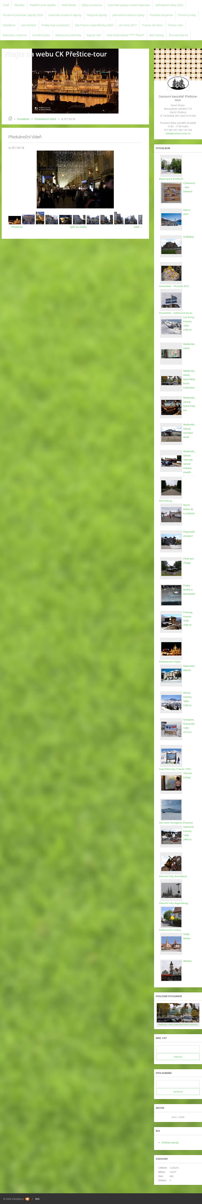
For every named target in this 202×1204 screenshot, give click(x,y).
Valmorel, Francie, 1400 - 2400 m (188, 833)
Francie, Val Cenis (152, 25)
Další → (138, 227)
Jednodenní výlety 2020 (169, 5)
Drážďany (188, 236)
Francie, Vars (175, 25)
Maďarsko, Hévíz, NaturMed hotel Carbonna (189, 379)
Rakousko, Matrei (189, 668)
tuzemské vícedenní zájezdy (64, 15)
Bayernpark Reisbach (171, 178)
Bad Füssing (156, 35)
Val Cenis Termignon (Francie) (176, 822)
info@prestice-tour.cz (178, 133)
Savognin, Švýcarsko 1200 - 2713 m (189, 726)
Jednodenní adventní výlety (128, 15)
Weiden (187, 961)
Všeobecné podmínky (68, 35)
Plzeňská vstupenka (161, 15)
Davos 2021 (186, 212)
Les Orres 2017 (128, 25)
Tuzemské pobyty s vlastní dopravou (129, 5)
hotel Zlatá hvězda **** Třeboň (125, 35)
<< (160, 1117)
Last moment (28, 25)
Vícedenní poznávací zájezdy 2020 (23, 15)
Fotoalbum (9, 25)
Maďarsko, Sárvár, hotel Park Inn (189, 404)
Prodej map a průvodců (56, 25)
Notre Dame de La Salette (189, 509)
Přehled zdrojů (170, 1142)
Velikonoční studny (170, 930)
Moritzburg (165, 500)
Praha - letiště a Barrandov (189, 589)
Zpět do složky (78, 227)
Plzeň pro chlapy (188, 560)
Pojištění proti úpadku (43, 5)
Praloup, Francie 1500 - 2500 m (188, 618)
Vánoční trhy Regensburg (173, 903)
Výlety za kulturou (92, 5)
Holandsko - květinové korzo (175, 313)
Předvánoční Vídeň (45, 119)
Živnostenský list (178, 35)
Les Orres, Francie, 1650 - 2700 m (189, 323)
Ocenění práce (41, 35)
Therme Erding (187, 775)
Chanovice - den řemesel (189, 187)
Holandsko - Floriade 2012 (174, 286)
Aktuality (19, 5)
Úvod (6, 5)
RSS (37, 1198)
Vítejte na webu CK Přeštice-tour (55, 54)
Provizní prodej (187, 15)
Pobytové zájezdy (97, 15)
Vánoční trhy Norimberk (173, 876)
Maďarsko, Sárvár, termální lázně (189, 431)
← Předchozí (15, 227)
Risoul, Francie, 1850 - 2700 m (187, 699)
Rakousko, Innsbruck (15, 35)
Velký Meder (68, 5)
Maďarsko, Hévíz (189, 346)
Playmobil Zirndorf (189, 534)
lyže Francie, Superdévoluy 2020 (94, 25)
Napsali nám (93, 35)
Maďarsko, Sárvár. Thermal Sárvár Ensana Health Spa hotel (189, 464)
